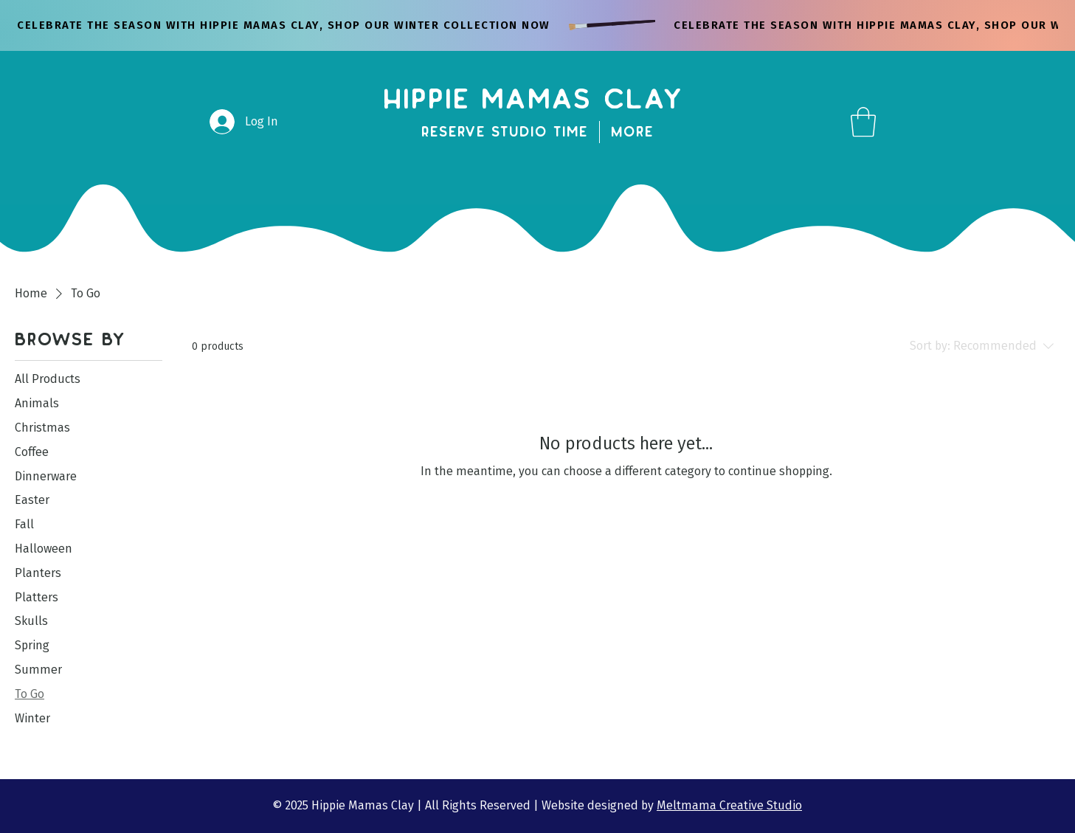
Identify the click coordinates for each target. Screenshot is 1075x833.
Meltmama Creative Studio (729, 805)
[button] (863, 121)
